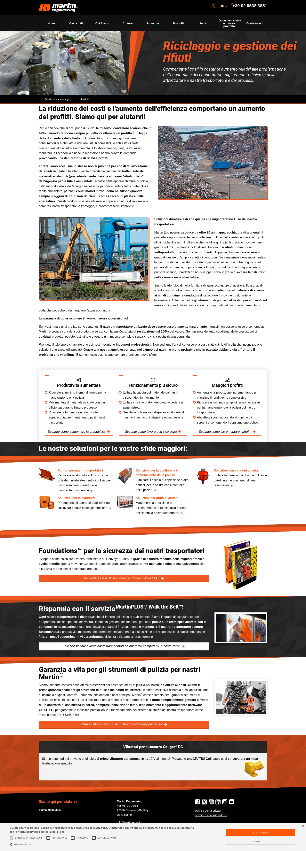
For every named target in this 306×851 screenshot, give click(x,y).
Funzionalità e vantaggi (57, 99)
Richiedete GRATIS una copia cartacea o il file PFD (121, 578)
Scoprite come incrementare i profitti (225, 431)
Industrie (153, 23)
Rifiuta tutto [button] (260, 841)
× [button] (302, 826)
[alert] (153, 837)
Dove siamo (124, 814)
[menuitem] (58, 8)
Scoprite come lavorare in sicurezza (151, 431)
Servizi (203, 23)
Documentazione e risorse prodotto (230, 23)
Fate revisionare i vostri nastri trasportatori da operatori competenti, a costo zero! (122, 646)
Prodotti (178, 23)
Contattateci (254, 23)
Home (51, 23)
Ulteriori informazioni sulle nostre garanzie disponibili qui (121, 724)
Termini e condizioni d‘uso (211, 815)
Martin (58, 8)
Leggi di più (57, 831)
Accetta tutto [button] (260, 832)
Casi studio (77, 23)
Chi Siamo (102, 23)
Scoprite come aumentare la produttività (77, 431)
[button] (103, 844)
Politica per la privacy (208, 810)
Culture (128, 23)
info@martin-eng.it (128, 822)
